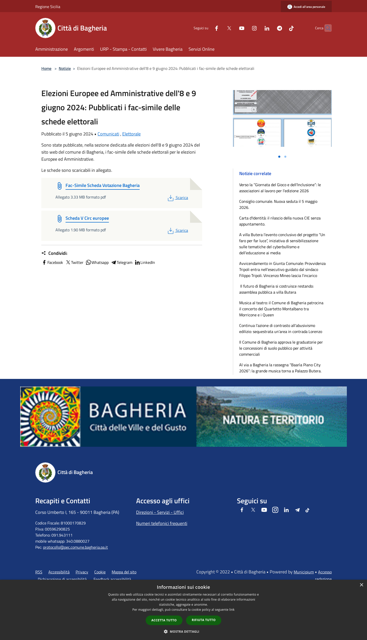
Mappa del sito (124, 572)
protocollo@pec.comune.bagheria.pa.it (75, 547)
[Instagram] (244, 27)
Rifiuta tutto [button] (204, 620)
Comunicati (108, 133)
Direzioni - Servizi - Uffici (160, 512)
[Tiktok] (281, 27)
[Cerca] (326, 28)
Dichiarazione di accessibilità (62, 579)
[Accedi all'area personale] (306, 7)
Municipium (304, 572)
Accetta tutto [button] (164, 620)
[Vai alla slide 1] (279, 157)
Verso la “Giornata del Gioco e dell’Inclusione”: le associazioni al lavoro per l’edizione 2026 (280, 188)
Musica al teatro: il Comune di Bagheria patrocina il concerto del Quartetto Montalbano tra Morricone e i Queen (281, 309)
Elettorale (131, 133)
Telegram (121, 262)
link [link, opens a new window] (232, 609)
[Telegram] (270, 27)
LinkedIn (144, 262)
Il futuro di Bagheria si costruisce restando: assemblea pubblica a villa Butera (276, 289)
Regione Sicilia (47, 7)
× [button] (361, 585)
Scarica (177, 197)
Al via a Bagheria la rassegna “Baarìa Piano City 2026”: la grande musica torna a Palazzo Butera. (280, 368)
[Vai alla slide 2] (285, 157)
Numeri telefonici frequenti (161, 523)
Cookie (100, 572)
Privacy (82, 572)
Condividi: (54, 253)
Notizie (65, 68)
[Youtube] (232, 27)
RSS (38, 572)
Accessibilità (59, 572)
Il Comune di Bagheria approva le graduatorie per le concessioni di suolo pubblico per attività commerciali (281, 348)
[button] (183, 631)
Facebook (52, 262)
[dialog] (183, 610)
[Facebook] (207, 27)
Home (46, 68)
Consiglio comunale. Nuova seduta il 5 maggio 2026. (278, 204)
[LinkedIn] (257, 27)
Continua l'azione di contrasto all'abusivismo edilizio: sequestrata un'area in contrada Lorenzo (280, 328)
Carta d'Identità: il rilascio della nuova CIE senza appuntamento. (280, 221)
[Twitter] (219, 27)
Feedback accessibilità (112, 579)
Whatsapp (97, 262)
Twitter (74, 262)
